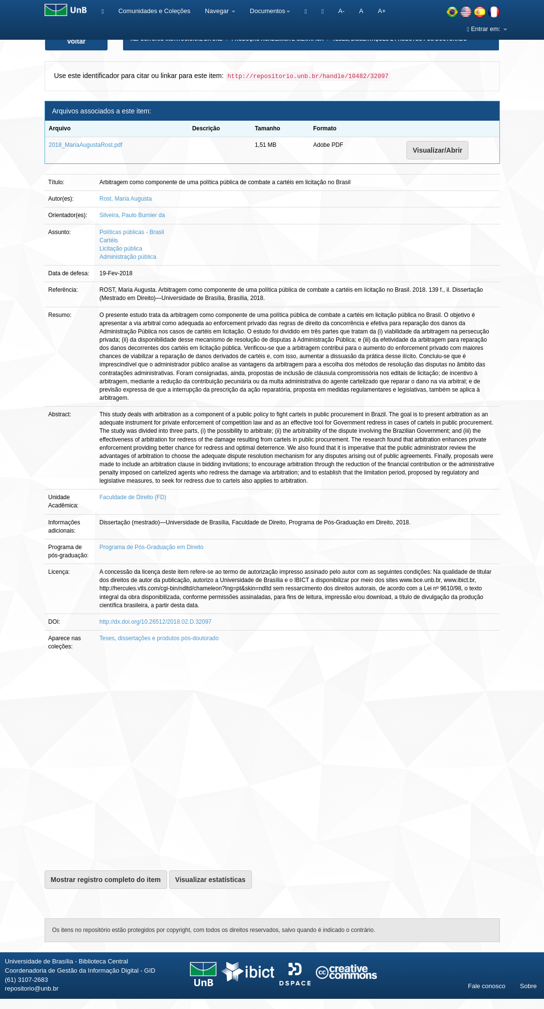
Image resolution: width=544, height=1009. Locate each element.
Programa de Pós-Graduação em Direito (151, 547)
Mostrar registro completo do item (106, 879)
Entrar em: (487, 28)
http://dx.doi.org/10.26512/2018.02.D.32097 (155, 621)
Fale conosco (486, 986)
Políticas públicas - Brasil (131, 232)
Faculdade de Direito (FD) (132, 497)
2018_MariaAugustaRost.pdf (86, 145)
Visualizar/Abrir (437, 150)
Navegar (220, 11)
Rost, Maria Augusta (125, 198)
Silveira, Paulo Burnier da (132, 215)
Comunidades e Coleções (154, 11)
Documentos (270, 11)
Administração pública (127, 256)
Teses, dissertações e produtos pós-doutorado (158, 638)
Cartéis (108, 240)
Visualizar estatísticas (210, 879)
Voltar (76, 41)
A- (341, 11)
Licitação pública (120, 248)
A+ (382, 11)
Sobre (528, 986)
